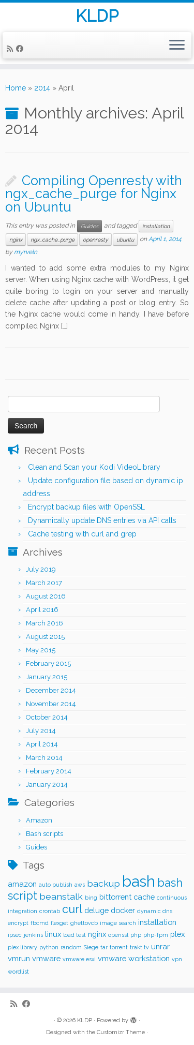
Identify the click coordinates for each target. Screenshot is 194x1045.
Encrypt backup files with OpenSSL (86, 507)
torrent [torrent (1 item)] (119, 947)
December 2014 (51, 690)
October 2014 (47, 717)
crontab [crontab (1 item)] (49, 911)
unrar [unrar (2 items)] (160, 946)
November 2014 (51, 704)
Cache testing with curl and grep (82, 534)
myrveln (25, 252)
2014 (42, 88)
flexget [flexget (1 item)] (59, 923)
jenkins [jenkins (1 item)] (33, 935)
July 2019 (41, 569)
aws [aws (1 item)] (79, 885)
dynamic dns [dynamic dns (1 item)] (154, 911)
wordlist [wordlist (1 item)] (18, 971)
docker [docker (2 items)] (123, 910)
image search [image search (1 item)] (118, 923)
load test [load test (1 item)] (74, 935)
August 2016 (46, 596)
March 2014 (44, 758)
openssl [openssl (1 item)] (118, 935)
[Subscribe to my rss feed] (11, 48)
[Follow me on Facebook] (21, 48)
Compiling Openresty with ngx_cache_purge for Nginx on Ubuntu (93, 194)
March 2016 (44, 623)
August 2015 (45, 636)
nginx (15, 239)
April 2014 (42, 744)
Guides (89, 226)
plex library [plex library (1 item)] (22, 947)
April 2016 (42, 610)
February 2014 (48, 771)
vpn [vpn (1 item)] (177, 959)
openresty (95, 239)
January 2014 (47, 784)
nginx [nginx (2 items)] (97, 934)
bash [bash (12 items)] (138, 881)
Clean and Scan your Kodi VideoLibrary (94, 467)
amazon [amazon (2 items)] (22, 883)
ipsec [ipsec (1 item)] (15, 935)
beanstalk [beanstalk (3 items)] (61, 896)
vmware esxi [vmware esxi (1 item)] (79, 959)
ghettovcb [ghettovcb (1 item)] (84, 923)
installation (156, 226)
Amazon (39, 820)
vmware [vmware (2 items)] (46, 958)
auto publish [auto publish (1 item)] (55, 885)
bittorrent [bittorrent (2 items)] (115, 896)
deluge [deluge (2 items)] (96, 910)
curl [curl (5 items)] (72, 909)
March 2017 (44, 583)
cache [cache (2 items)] (144, 896)
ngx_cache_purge (52, 239)
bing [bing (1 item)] (91, 897)
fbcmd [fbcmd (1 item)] (40, 923)
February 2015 (48, 663)
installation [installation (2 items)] (157, 922)
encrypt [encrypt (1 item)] (18, 923)
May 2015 (40, 650)
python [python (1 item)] (48, 947)
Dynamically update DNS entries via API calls (102, 520)
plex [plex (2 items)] (177, 934)
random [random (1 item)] (71, 947)
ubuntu (125, 239)
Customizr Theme (121, 1032)
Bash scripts (44, 834)
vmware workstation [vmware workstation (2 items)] (134, 958)
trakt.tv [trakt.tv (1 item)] (139, 947)
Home (15, 88)
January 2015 (46, 677)
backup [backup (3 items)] (103, 883)
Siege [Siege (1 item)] (91, 947)
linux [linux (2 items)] (53, 934)
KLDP (97, 16)
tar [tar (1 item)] (104, 947)
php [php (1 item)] (135, 935)
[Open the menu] (177, 45)
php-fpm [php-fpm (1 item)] (155, 935)
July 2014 (41, 731)
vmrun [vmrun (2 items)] (19, 958)
